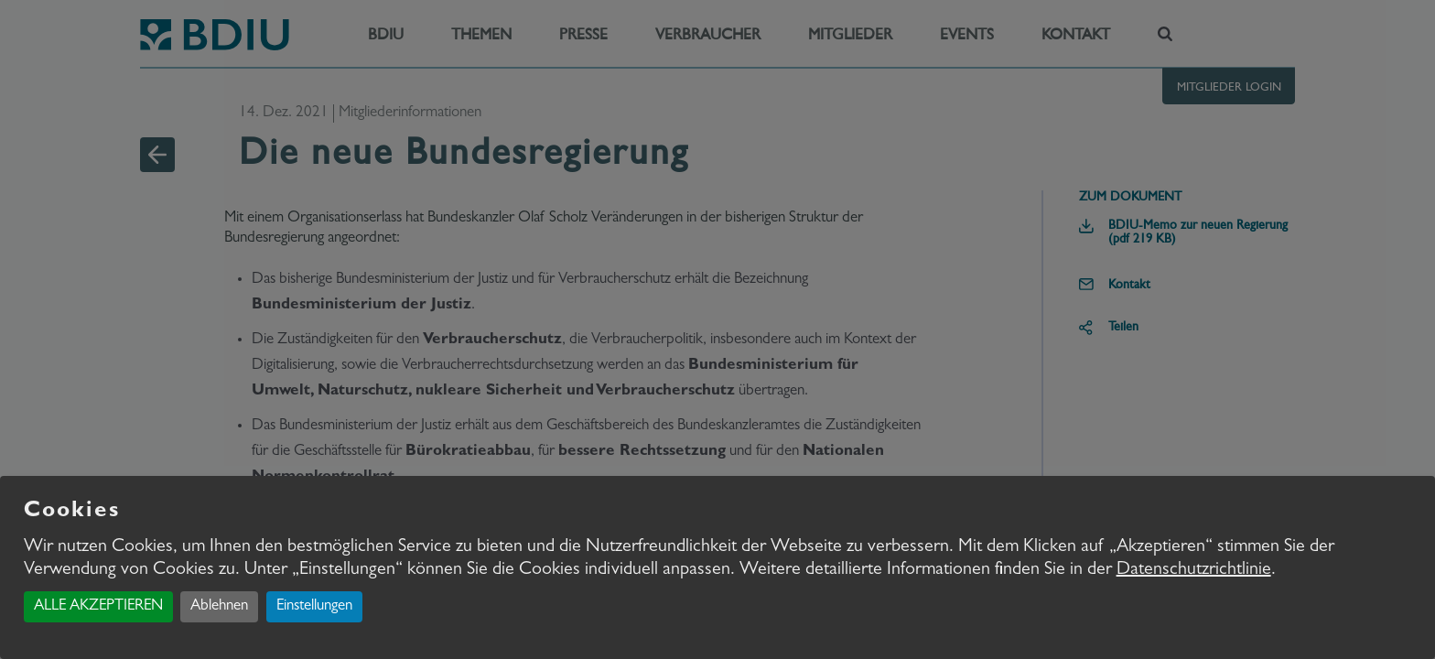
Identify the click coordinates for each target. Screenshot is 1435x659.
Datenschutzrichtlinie (1194, 570)
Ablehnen (219, 606)
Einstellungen (314, 606)
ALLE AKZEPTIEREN (98, 606)
